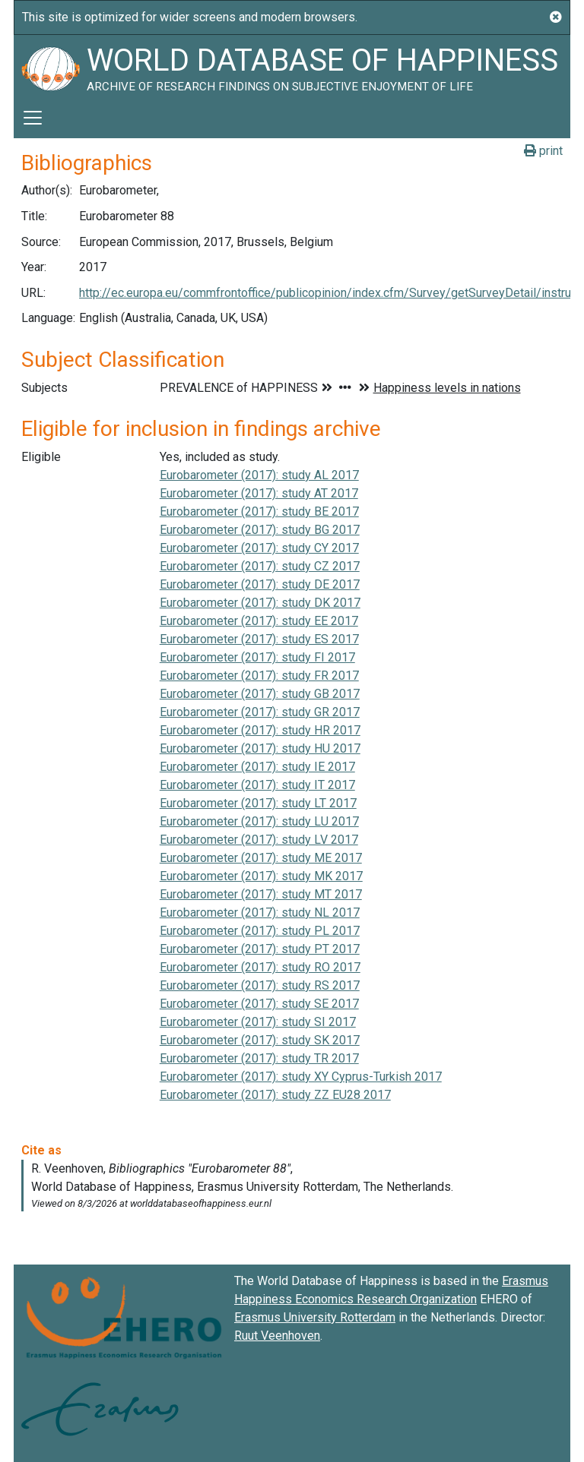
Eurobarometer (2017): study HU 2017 (260, 748)
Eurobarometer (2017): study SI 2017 (258, 1022)
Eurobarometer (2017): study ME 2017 (261, 858)
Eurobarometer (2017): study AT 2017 (259, 493)
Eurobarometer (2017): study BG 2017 (260, 530)
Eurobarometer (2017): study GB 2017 (260, 694)
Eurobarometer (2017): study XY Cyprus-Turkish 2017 (301, 1076)
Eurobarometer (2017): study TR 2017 (259, 1058)
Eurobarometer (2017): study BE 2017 (259, 511)
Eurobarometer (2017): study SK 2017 (260, 1040)
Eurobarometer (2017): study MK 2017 (261, 876)
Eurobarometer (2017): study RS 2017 (260, 985)
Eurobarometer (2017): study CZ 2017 (260, 566)
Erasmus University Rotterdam (314, 1317)
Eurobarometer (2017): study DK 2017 (260, 602)
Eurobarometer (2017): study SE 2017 (259, 1003)
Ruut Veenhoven (277, 1335)
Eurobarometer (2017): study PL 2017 (260, 931)
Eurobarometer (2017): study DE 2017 (260, 584)
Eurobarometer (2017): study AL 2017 (259, 475)
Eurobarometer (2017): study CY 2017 (259, 548)
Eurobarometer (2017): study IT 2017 (257, 785)
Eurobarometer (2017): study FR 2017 (259, 675)
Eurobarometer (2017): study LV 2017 (259, 839)
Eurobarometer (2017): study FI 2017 (257, 657)
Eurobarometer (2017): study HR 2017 (260, 730)
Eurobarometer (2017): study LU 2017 (259, 821)
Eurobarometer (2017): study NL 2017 (260, 912)
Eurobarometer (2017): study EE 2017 (259, 621)
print (543, 151)
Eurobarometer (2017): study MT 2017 (261, 894)
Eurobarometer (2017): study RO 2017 (260, 967)
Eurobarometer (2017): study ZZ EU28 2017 (275, 1095)
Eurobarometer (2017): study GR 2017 (260, 712)
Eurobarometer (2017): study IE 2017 (257, 766)
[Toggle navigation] (32, 117)
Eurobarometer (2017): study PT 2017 (260, 949)
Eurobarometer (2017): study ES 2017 (259, 639)
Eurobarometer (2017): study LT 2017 (258, 803)
